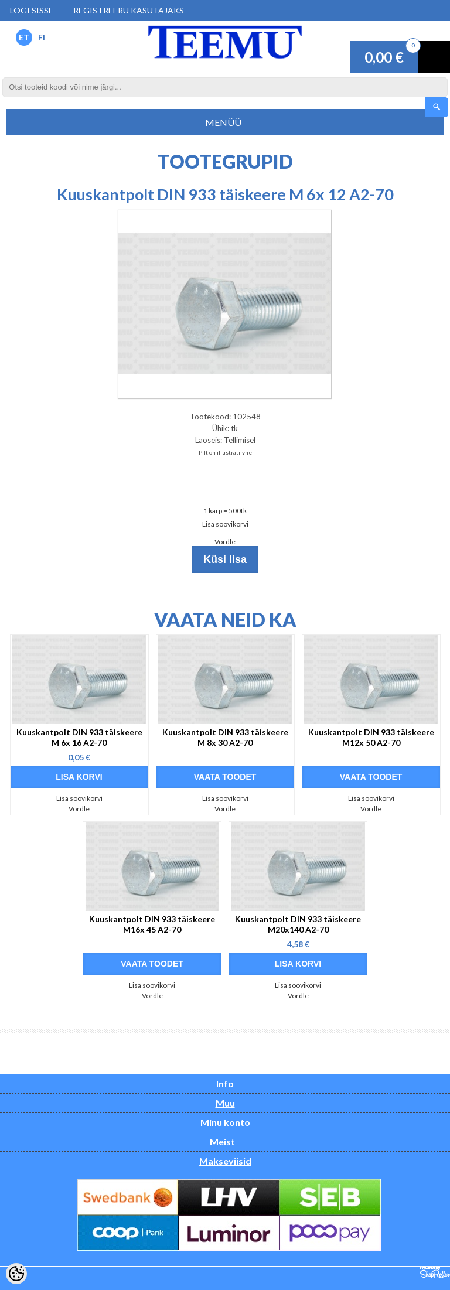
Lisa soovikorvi (225, 524)
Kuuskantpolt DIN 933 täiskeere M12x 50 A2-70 (371, 737)
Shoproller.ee (435, 1272)
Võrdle (225, 541)
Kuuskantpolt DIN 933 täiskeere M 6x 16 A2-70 (79, 737)
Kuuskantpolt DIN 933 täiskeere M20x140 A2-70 (298, 924)
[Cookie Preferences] (16, 1273)
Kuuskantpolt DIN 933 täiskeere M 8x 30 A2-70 (225, 737)
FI (41, 37)
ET (24, 37)
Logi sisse (31, 10)
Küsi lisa (225, 559)
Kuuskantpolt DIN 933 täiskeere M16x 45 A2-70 (152, 924)
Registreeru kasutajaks (128, 10)
